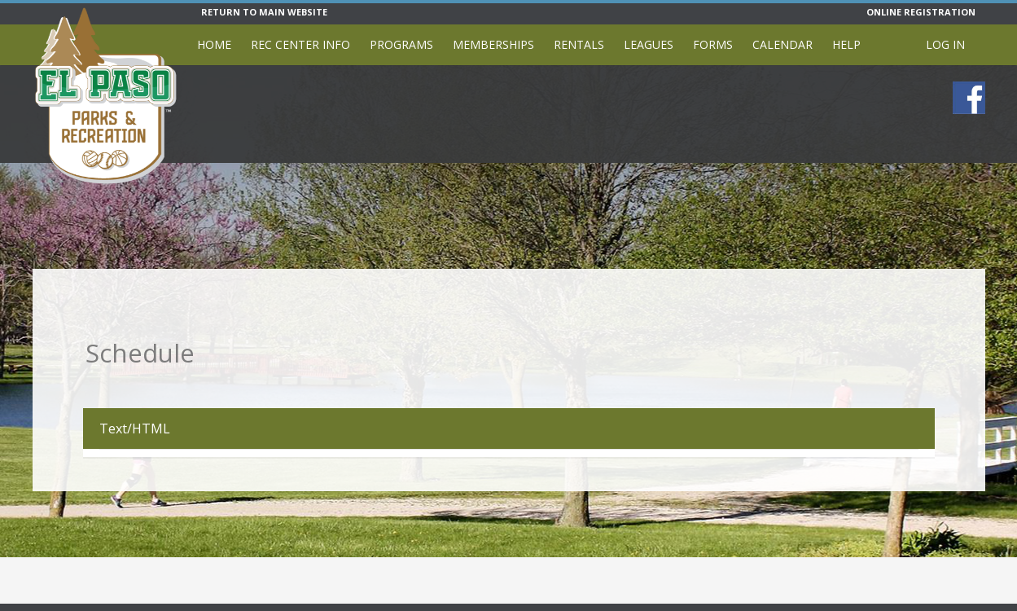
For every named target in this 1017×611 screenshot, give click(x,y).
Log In (945, 44)
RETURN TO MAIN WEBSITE (264, 12)
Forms (713, 44)
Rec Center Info (300, 44)
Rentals (579, 44)
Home (214, 44)
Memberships (493, 44)
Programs (401, 44)
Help (846, 44)
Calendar (782, 44)
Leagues (648, 44)
